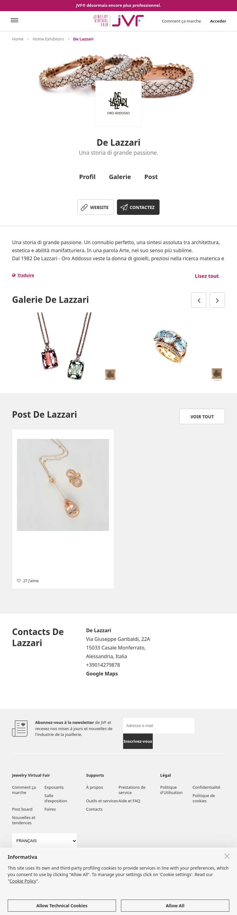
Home (17, 39)
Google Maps (102, 673)
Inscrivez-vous (138, 741)
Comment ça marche (181, 21)
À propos (94, 787)
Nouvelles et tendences (23, 820)
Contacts (94, 809)
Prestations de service (131, 789)
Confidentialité (206, 787)
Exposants (54, 787)
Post (151, 177)
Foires (50, 809)
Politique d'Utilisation (171, 789)
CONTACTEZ (142, 207)
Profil (87, 177)
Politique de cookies (204, 798)
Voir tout (202, 417)
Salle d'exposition (55, 798)
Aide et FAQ (129, 801)
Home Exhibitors (48, 39)
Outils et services (102, 801)
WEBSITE (99, 207)
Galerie (120, 177)
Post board (22, 809)
